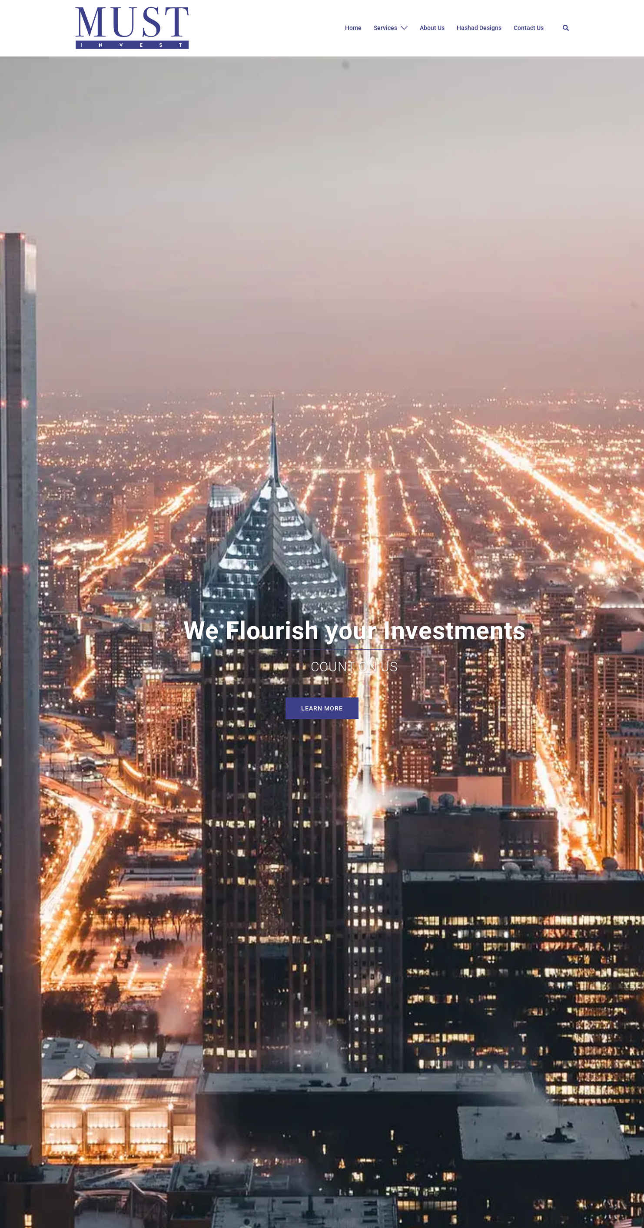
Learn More (322, 708)
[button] (566, 28)
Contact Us (529, 27)
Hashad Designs (479, 27)
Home (353, 27)
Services (385, 27)
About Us (432, 27)
